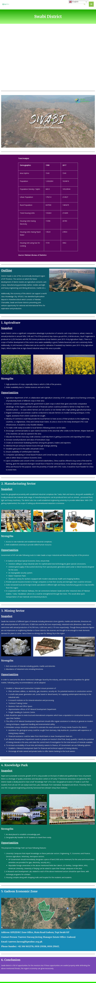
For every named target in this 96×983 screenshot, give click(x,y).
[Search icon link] (85, 6)
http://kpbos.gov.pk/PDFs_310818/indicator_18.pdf (68, 340)
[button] (48, 125)
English (73, 1)
